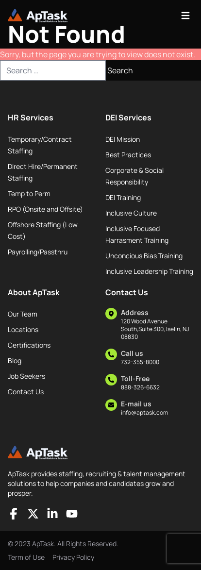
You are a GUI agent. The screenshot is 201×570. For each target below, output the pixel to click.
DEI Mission (122, 139)
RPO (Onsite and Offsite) (45, 209)
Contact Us (26, 391)
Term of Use (26, 557)
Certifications (29, 345)
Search (120, 70)
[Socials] (13, 514)
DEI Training (123, 197)
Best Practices (128, 154)
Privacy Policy (73, 557)
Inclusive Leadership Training (149, 271)
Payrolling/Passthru (37, 251)
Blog (14, 360)
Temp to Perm (29, 193)
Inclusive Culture (131, 213)
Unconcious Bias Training (144, 255)
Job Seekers (26, 376)
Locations (23, 329)
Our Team (22, 314)
